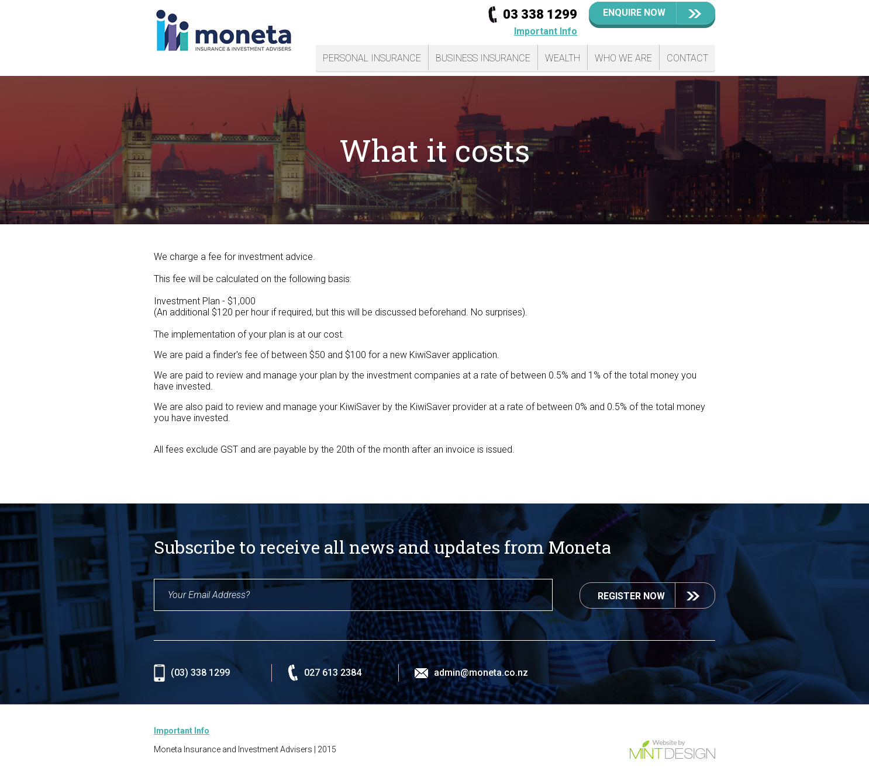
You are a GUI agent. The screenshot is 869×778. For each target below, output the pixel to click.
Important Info (545, 31)
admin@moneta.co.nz (481, 672)
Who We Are (623, 58)
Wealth (562, 58)
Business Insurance (483, 58)
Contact (687, 58)
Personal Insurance (372, 58)
